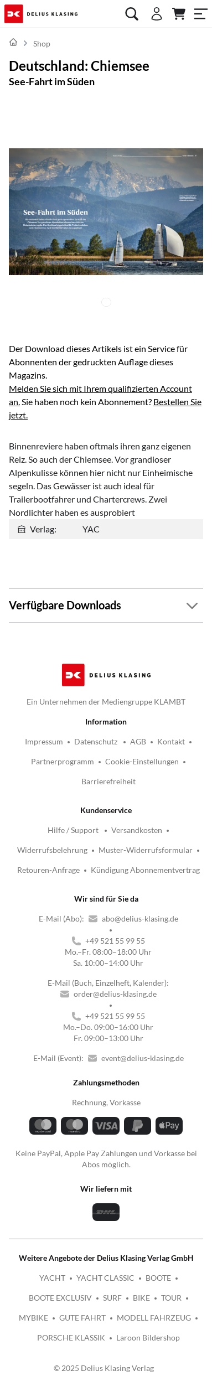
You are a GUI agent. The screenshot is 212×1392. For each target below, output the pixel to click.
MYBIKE (33, 1317)
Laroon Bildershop (148, 1337)
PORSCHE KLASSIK (71, 1337)
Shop (41, 43)
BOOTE (158, 1277)
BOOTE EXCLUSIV (60, 1297)
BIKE (141, 1297)
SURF (112, 1297)
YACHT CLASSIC (105, 1277)
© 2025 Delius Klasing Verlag (104, 1368)
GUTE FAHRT (82, 1317)
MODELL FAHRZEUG (154, 1317)
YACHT (52, 1277)
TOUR (171, 1297)
